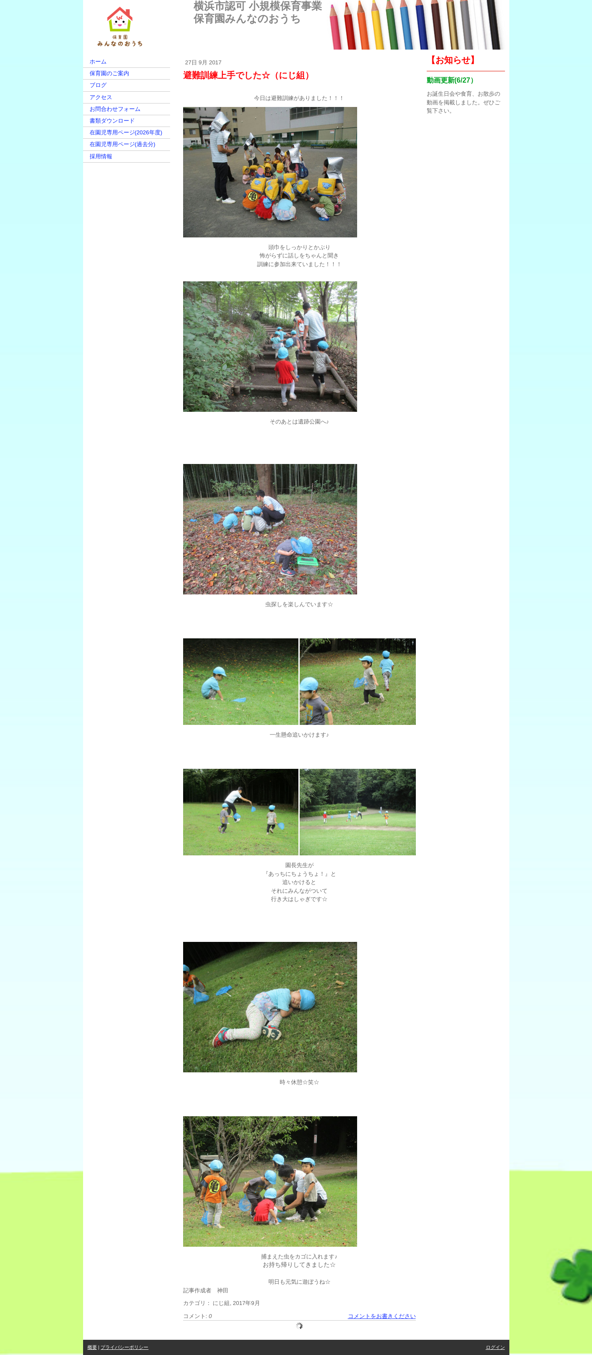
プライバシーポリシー (124, 1347)
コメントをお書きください (382, 1316)
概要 (92, 1347)
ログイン (495, 1347)
